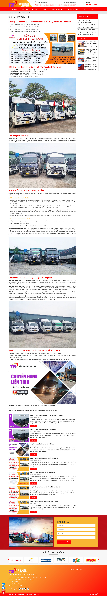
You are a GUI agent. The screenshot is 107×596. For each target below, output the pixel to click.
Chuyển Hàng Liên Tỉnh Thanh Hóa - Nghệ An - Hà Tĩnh (46, 415)
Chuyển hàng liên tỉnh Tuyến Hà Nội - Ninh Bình (44, 458)
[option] (31, 532)
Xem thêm (33, 426)
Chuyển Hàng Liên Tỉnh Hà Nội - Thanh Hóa (43, 429)
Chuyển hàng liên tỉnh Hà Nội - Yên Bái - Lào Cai (44, 501)
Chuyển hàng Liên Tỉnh (24, 12)
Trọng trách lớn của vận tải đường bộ (90, 57)
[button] (8, 560)
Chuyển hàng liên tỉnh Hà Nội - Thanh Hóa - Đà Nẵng (45, 487)
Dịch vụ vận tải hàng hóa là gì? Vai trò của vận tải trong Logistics (90, 42)
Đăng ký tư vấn (64, 542)
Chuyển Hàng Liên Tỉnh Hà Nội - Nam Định (42, 472)
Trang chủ (11, 12)
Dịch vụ (16, 12)
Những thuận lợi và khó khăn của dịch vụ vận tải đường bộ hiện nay (91, 50)
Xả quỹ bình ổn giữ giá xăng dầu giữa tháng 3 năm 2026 (90, 65)
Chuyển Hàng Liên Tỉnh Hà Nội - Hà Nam (42, 444)
